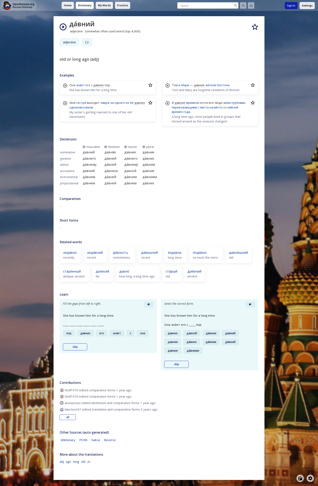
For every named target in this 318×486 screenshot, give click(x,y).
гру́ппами (238, 103)
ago (68, 461)
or (88, 461)
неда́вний (95, 252)
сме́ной (232, 107)
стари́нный (72, 271)
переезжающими (184, 107)
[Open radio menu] (300, 478)
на (211, 107)
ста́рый (171, 271)
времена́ (192, 103)
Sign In (291, 5)
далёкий (102, 271)
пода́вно (200, 252)
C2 (87, 42)
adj (62, 461)
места (204, 107)
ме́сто (218, 107)
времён (177, 112)
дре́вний (194, 271)
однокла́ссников (81, 107)
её (132, 103)
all (67, 417)
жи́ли (227, 103)
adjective (69, 42)
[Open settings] (310, 478)
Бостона (223, 85)
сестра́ (81, 103)
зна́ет (80, 85)
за (112, 103)
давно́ (124, 271)
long (76, 461)
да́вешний (149, 252)
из (127, 103)
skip (75, 347)
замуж (105, 103)
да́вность (120, 252)
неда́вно (70, 252)
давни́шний (238, 252)
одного (119, 103)
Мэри (185, 85)
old (83, 461)
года (187, 112)
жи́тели (210, 85)
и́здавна (174, 252)
